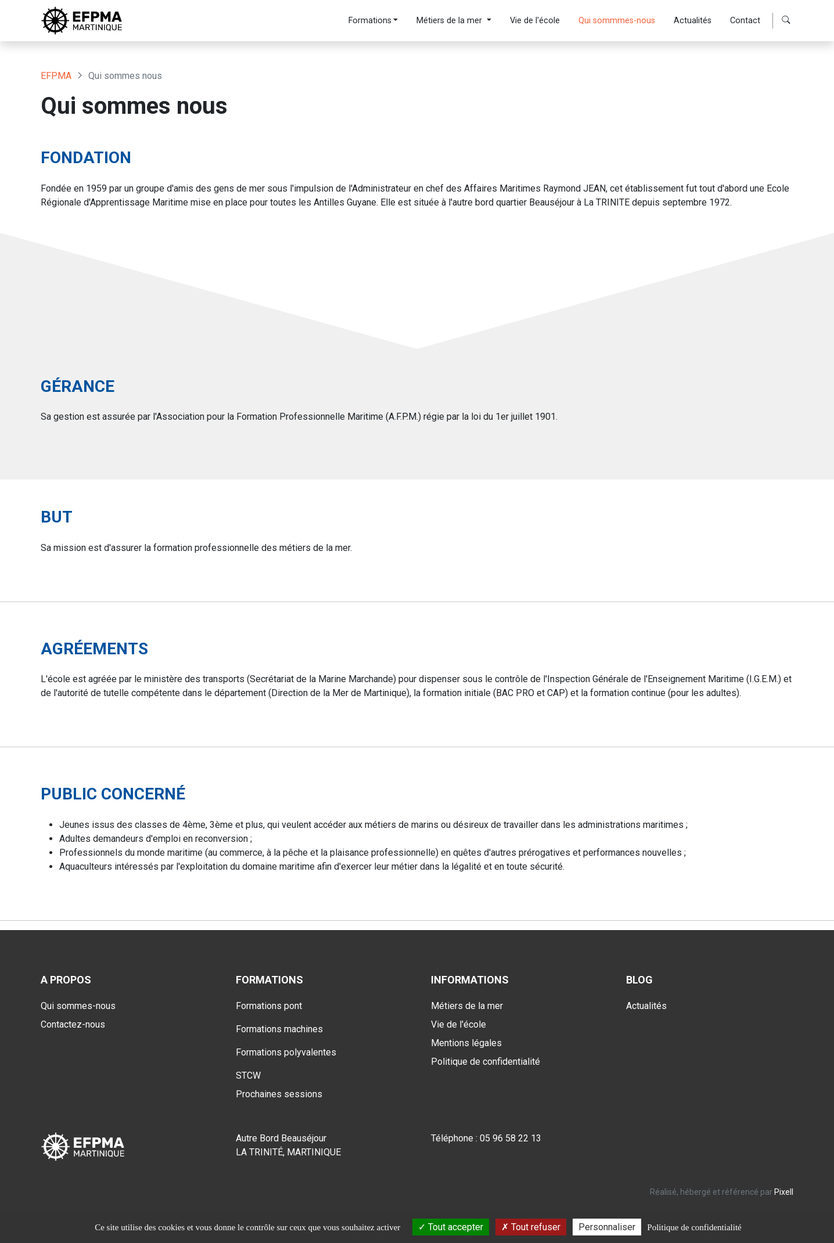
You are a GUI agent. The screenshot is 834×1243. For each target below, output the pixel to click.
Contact (745, 21)
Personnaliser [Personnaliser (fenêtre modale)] (606, 1227)
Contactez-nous (73, 1024)
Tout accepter (450, 1227)
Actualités (692, 21)
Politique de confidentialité (485, 1061)
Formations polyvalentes (286, 1052)
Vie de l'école (535, 21)
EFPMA (56, 75)
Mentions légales (466, 1043)
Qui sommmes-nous (616, 21)
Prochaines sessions (279, 1094)
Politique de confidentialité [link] (694, 1227)
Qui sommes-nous (78, 1005)
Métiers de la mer (450, 21)
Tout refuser (530, 1227)
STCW (248, 1075)
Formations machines (279, 1029)
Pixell (783, 1192)
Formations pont (269, 1005)
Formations (369, 21)
